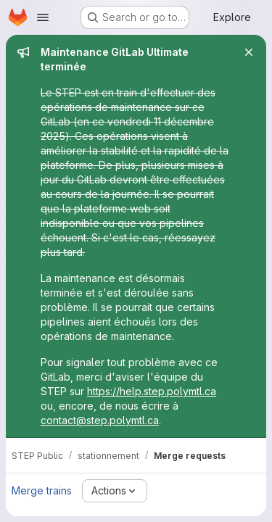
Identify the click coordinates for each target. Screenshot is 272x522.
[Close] (248, 52)
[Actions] (114, 490)
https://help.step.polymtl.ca (151, 391)
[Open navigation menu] (42, 17)
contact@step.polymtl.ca (100, 420)
